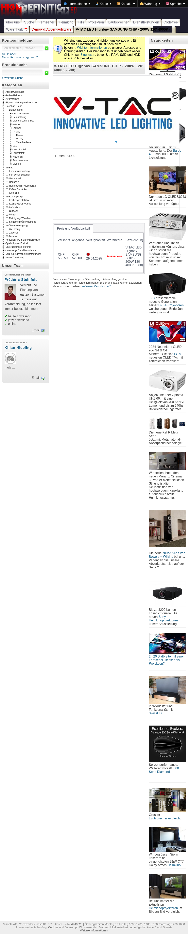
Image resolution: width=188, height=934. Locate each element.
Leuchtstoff (19, 153)
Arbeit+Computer (15, 92)
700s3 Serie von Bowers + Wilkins (167, 554)
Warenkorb (16, 29)
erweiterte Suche (12, 77)
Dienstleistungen (146, 22)
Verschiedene (23, 142)
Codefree (170, 22)
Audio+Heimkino (14, 95)
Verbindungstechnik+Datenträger (23, 254)
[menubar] (124, 3)
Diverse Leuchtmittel (24, 120)
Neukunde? (9, 54)
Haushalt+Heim (14, 106)
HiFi (81, 22)
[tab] (73, 228)
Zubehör (13, 232)
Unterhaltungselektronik (18, 247)
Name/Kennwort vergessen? (20, 57)
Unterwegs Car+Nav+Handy (21, 250)
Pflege (12, 214)
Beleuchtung (16, 109)
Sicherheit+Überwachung (22, 221)
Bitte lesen (87, 54)
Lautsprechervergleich (164, 818)
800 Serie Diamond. (164, 770)
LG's (177, 354)
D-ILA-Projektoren (171, 305)
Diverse (17, 164)
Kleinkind (14, 192)
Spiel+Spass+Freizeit (17, 243)
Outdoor (13, 211)
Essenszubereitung (19, 171)
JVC (152, 298)
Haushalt (14, 182)
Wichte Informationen (92, 47)
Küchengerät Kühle (19, 200)
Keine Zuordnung (15, 257)
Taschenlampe (20, 160)
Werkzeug (14, 229)
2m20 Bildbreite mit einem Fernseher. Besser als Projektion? (167, 660)
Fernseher (46, 22)
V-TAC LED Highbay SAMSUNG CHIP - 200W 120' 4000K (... (124, 29)
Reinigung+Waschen (20, 218)
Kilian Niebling (18, 348)
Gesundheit (15, 178)
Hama (19, 135)
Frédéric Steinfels (21, 280)
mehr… (36, 308)
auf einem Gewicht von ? (96, 286)
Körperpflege (16, 196)
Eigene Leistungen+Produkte (21, 102)
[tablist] (99, 248)
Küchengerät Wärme (20, 203)
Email (36, 330)
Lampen (17, 128)
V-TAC (19, 138)
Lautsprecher (118, 22)
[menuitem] (77, 3)
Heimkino (66, 22)
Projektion (96, 22)
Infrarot (16, 124)
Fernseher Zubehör (19, 174)
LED (15, 145)
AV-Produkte (12, 99)
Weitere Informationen (94, 930)
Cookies (53, 927)
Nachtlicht (18, 156)
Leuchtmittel (19, 149)
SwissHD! (155, 713)
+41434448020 (72, 924)
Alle (18, 131)
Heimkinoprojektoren (163, 908)
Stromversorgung (18, 225)
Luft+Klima (15, 207)
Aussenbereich (21, 113)
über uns (13, 22)
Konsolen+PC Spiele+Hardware (23, 239)
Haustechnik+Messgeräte (22, 185)
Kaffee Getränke (18, 189)
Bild (11, 167)
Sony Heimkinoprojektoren (163, 618)
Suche (29, 22)
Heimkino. (174, 865)
